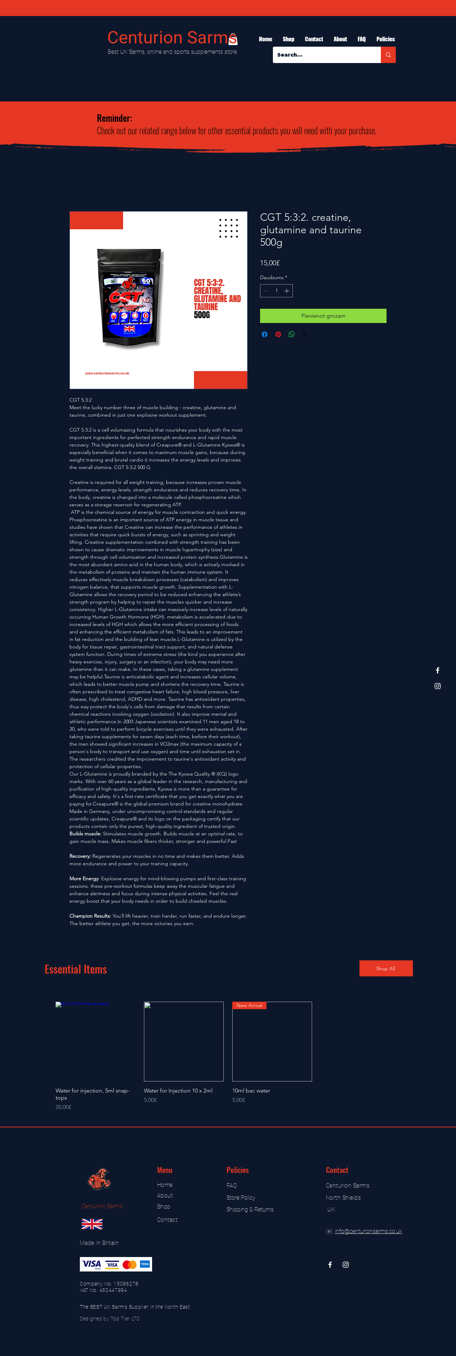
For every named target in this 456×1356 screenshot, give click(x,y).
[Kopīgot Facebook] (264, 334)
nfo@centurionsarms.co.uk (369, 1231)
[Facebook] (438, 670)
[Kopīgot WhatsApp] (291, 334)
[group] (228, 1056)
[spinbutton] (276, 291)
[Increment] (287, 291)
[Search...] (321, 55)
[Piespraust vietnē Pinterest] (278, 334)
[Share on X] (305, 334)
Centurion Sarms (172, 37)
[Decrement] (265, 291)
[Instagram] (438, 686)
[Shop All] (386, 968)
